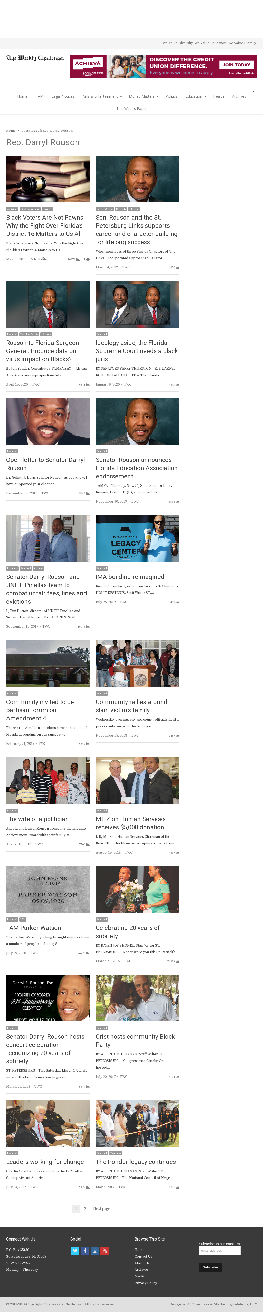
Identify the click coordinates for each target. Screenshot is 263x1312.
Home (22, 96)
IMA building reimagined (130, 577)
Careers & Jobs (105, 209)
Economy (12, 568)
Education (194, 96)
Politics (171, 96)
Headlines (115, 1153)
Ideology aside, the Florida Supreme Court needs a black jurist (137, 351)
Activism (12, 209)
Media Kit (142, 1276)
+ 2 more (46, 334)
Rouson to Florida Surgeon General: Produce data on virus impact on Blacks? (42, 351)
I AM (39, 96)
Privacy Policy (146, 1283)
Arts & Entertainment (100, 96)
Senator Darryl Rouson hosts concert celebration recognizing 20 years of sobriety (45, 1049)
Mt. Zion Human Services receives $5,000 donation (131, 823)
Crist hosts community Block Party (135, 1040)
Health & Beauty (29, 334)
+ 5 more (47, 209)
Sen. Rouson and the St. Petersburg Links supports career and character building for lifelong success (137, 230)
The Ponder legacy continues (136, 1162)
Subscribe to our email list (219, 1244)
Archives (239, 96)
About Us (142, 1263)
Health (218, 96)
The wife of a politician (37, 819)
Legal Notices (63, 96)
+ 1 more (134, 209)
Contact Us (143, 1256)
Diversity (121, 209)
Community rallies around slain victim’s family (131, 706)
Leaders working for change (45, 1162)
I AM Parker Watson (33, 928)
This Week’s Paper (131, 108)
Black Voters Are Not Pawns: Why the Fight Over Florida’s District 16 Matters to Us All (45, 226)
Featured (12, 334)
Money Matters (142, 96)
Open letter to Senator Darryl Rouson (45, 464)
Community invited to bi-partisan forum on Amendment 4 (40, 710)
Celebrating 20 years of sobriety (128, 932)
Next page (101, 1208)
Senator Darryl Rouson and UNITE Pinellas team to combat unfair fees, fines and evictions (46, 589)
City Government (30, 209)
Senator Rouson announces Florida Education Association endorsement (137, 468)
